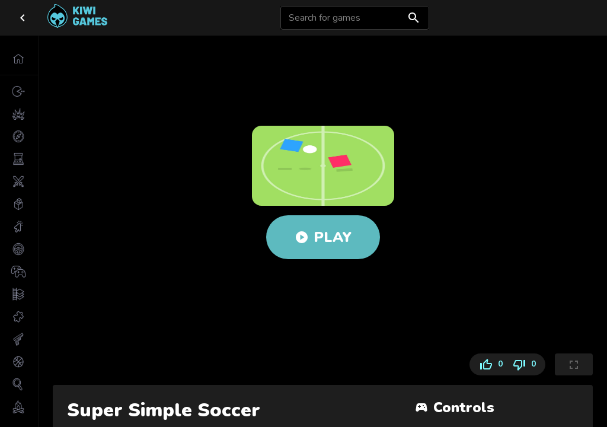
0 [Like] (488, 364)
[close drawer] (22, 18)
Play (323, 237)
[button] (19, 58)
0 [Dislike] (526, 364)
